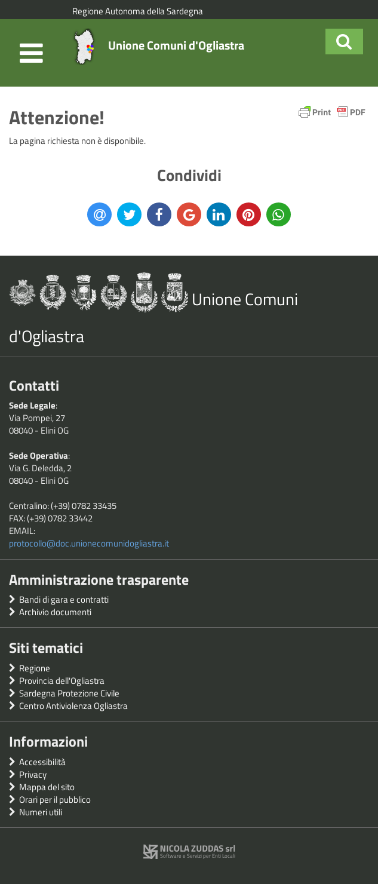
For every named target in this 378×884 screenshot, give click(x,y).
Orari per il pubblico (55, 799)
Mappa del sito (47, 787)
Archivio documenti (55, 612)
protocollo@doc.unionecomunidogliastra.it (89, 543)
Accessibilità (42, 762)
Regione (34, 668)
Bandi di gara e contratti (64, 599)
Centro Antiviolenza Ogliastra (73, 706)
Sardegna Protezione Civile (69, 693)
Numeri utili (40, 812)
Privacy (33, 774)
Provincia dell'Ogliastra (62, 680)
